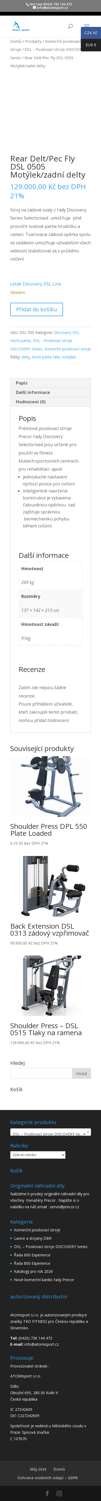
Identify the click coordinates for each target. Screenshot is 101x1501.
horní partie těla (46, 357)
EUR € (88, 46)
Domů (16, 41)
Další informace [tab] (33, 392)
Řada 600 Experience (32, 1254)
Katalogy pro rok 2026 (33, 1271)
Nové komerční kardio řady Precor (44, 1279)
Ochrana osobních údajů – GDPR (48, 1477)
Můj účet (38, 1469)
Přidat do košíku (36, 309)
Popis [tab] (21, 383)
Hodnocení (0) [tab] (31, 402)
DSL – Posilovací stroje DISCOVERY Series (51, 1246)
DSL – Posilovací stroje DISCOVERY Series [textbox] (49, 1134)
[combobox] (50, 1132)
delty (26, 357)
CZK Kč (89, 33)
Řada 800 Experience (32, 1263)
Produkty (33, 41)
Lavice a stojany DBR (32, 1238)
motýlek (69, 357)
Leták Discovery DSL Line (35, 284)
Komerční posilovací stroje (67, 348)
